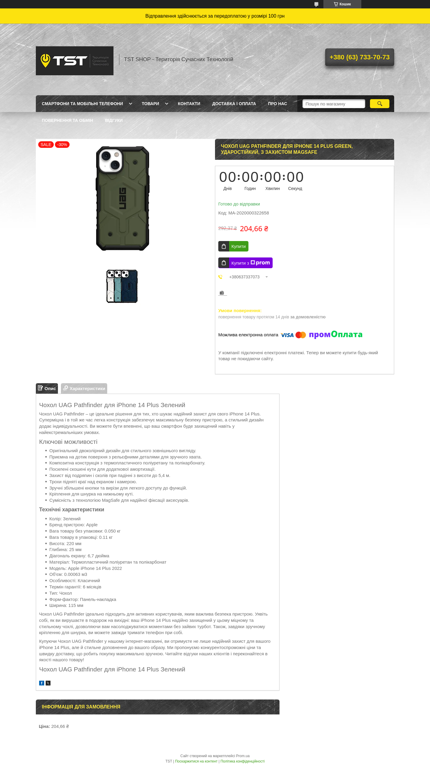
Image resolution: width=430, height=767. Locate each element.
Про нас (277, 103)
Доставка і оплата (234, 103)
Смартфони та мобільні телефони (82, 103)
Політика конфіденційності (242, 761)
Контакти (189, 103)
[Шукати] (379, 103)
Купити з (250, 263)
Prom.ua (243, 756)
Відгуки (114, 120)
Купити (238, 246)
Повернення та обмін (67, 120)
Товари (150, 103)
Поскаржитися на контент (196, 761)
